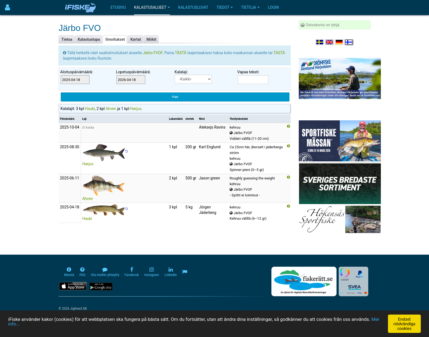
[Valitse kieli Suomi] (349, 42)
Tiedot (224, 7)
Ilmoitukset (115, 39)
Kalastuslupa (89, 39)
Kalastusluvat (193, 7)
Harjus (135, 108)
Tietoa (66, 39)
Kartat (135, 39)
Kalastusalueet (152, 7)
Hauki (90, 108)
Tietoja (250, 7)
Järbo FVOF (153, 53)
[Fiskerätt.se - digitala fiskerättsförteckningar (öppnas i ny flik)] (304, 281)
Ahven (111, 108)
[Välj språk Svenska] (320, 42)
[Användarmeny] (7, 7)
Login (273, 7)
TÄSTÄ (181, 53)
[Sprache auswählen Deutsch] (339, 42)
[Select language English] (330, 42)
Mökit (151, 39)
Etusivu (118, 7)
